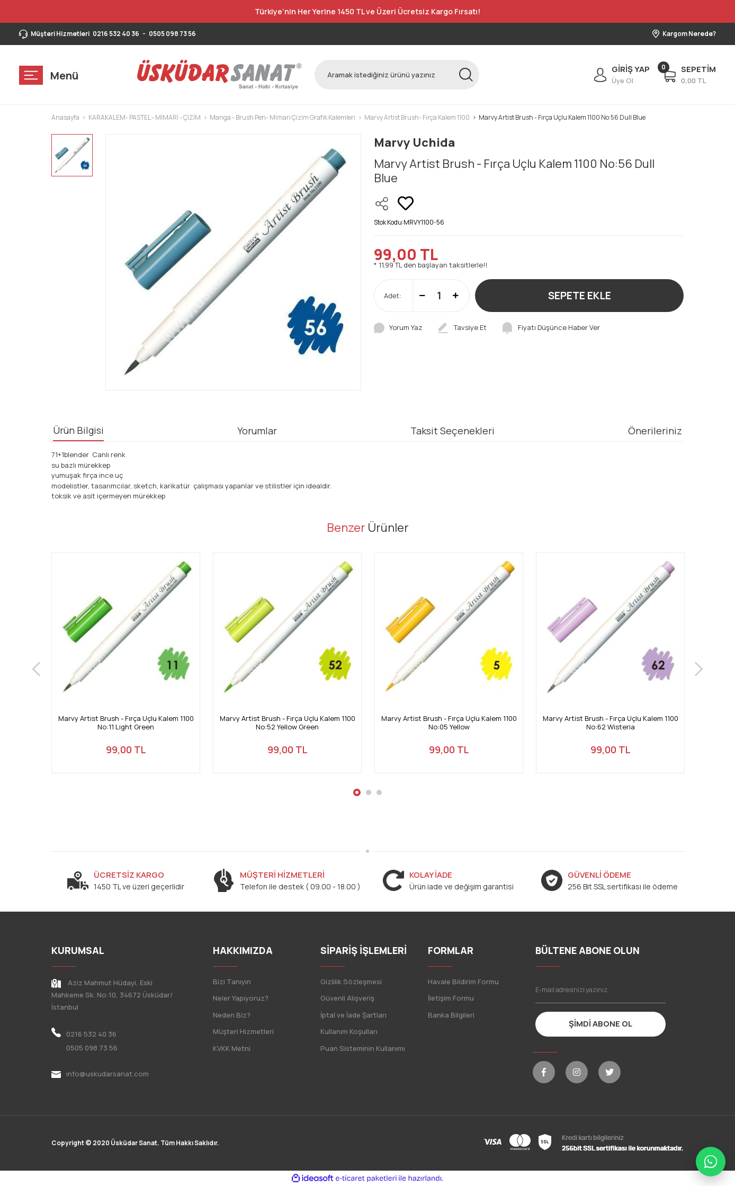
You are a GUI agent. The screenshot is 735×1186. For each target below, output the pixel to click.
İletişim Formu (451, 998)
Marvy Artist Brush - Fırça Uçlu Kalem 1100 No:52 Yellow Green (287, 723)
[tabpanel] (126, 669)
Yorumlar (257, 430)
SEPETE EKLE (579, 295)
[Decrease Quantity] (422, 295)
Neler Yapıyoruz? (240, 998)
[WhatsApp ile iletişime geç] (710, 1161)
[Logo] (219, 75)
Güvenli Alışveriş (347, 998)
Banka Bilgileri (451, 1015)
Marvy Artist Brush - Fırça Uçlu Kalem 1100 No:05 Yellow (449, 723)
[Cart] (689, 74)
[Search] (397, 75)
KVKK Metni (231, 1048)
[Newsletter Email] (600, 990)
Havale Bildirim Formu (463, 981)
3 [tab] (379, 792)
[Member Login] (619, 74)
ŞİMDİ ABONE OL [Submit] (600, 1023)
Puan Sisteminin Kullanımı (362, 1048)
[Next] (699, 669)
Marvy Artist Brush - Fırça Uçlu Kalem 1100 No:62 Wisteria (610, 723)
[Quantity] (439, 295)
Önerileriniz (655, 430)
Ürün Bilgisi (78, 430)
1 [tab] (357, 792)
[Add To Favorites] (406, 203)
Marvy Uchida (414, 142)
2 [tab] (368, 792)
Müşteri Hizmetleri (243, 1031)
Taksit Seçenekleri (452, 430)
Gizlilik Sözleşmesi (351, 981)
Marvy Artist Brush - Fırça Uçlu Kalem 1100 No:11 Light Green (126, 723)
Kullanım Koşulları (349, 1031)
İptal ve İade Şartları (353, 1015)
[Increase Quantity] (456, 295)
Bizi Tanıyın (232, 981)
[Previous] (36, 669)
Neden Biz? (231, 1015)
